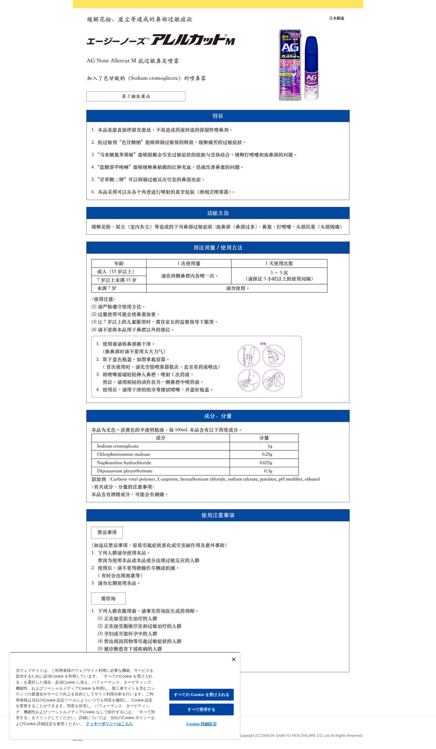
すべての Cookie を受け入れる (201, 694)
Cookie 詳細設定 (201, 724)
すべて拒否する (201, 709)
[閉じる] (234, 659)
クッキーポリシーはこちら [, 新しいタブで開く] (109, 723)
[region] (125, 695)
